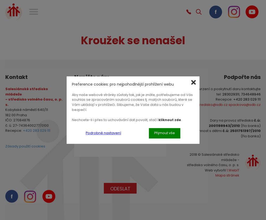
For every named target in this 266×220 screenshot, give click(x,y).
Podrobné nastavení (103, 133)
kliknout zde (169, 120)
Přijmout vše (164, 133)
